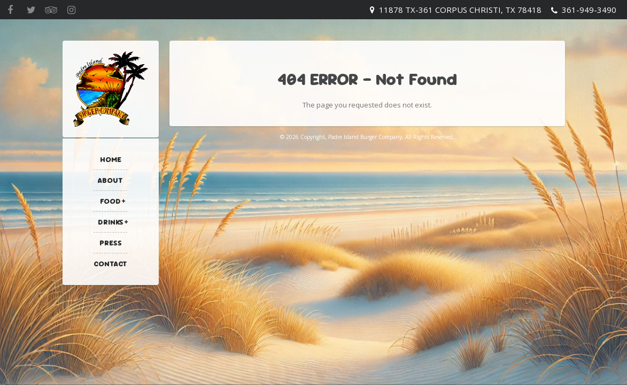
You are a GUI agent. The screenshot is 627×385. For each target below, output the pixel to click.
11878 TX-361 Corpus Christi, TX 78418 (460, 9)
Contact (110, 263)
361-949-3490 (589, 9)
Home (110, 159)
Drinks (110, 222)
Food (110, 201)
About (110, 180)
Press (110, 243)
